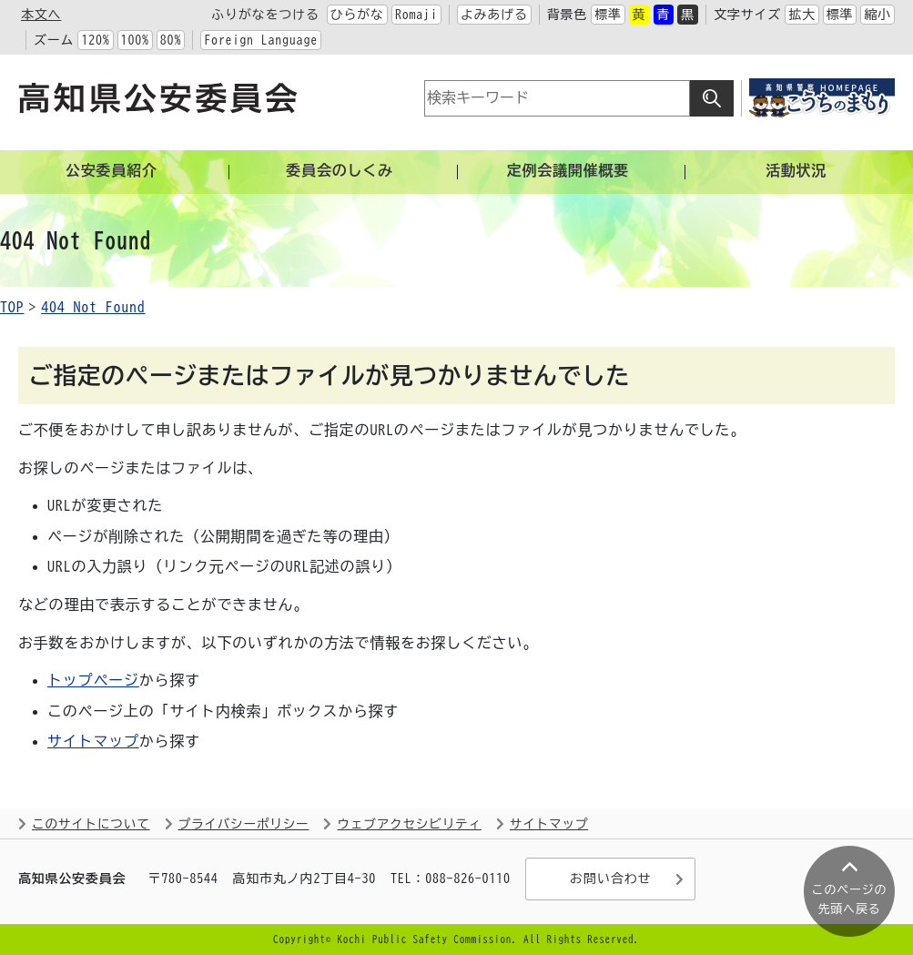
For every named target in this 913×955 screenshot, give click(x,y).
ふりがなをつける (265, 14)
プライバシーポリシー (243, 824)
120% (95, 40)
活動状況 (796, 170)
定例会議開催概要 (568, 170)
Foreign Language (261, 40)
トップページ (93, 680)
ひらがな (357, 14)
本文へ (41, 14)
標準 (608, 14)
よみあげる (494, 14)
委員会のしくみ (339, 170)
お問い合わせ (610, 879)
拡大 (802, 14)
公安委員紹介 (111, 170)
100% (135, 40)
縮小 (877, 14)
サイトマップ (93, 741)
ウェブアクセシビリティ (409, 824)
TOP (12, 307)
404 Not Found (93, 307)
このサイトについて (91, 824)
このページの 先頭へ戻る (850, 899)
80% (170, 40)
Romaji (416, 14)
